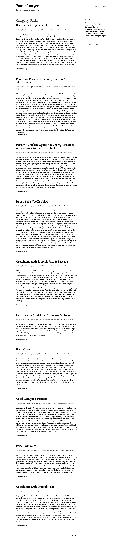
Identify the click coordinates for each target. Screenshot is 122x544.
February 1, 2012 (39, 491)
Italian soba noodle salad (62, 234)
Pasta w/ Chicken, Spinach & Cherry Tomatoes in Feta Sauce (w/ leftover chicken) (45, 146)
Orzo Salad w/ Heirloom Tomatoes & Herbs (43, 315)
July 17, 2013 (37, 152)
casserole (54, 172)
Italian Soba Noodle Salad (32, 202)
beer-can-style (50, 170)
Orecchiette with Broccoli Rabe (35, 487)
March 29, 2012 (38, 450)
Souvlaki (50, 410)
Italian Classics (62, 519)
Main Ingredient (61, 30)
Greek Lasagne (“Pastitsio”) (32, 399)
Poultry (73, 87)
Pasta (68, 30)
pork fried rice (55, 168)
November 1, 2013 (39, 87)
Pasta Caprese (24, 349)
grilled (62, 166)
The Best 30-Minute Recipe (65, 176)
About (105, 6)
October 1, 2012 (38, 319)
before (46, 271)
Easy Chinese (44, 228)
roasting (33, 170)
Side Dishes (67, 206)
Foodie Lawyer (27, 5)
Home (98, 6)
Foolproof (70, 284)
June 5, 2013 (37, 206)
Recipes (72, 30)
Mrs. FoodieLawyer (27, 30)
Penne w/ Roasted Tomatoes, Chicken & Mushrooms (41, 80)
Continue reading (21, 69)
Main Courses (52, 30)
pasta (66, 172)
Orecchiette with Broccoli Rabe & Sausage (42, 261)
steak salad (65, 164)
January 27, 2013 (39, 266)
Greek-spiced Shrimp (63, 410)
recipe (18, 54)
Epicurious (40, 52)
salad (60, 172)
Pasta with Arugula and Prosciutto (37, 25)
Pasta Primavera (26, 446)
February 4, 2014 (39, 30)
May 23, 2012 (37, 403)
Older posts (73, 535)
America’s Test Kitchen (31, 363)
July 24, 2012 (37, 354)
